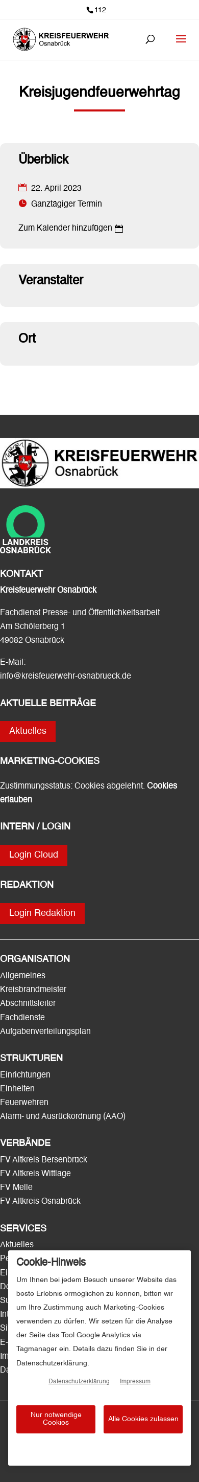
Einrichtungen (25, 1075)
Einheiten (17, 1089)
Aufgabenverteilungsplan (45, 1032)
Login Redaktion (42, 913)
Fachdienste (22, 1018)
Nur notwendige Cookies (56, 1418)
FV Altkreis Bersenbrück (43, 1160)
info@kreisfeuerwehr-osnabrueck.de (65, 676)
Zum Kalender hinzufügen (65, 228)
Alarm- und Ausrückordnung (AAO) (63, 1117)
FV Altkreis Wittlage (35, 1174)
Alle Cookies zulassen (143, 1419)
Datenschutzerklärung (79, 1382)
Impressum (135, 1382)
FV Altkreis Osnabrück (40, 1202)
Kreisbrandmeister (33, 990)
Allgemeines (22, 976)
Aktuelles (27, 731)
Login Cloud (33, 855)
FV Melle (16, 1188)
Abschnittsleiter (28, 1004)
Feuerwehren (24, 1103)
